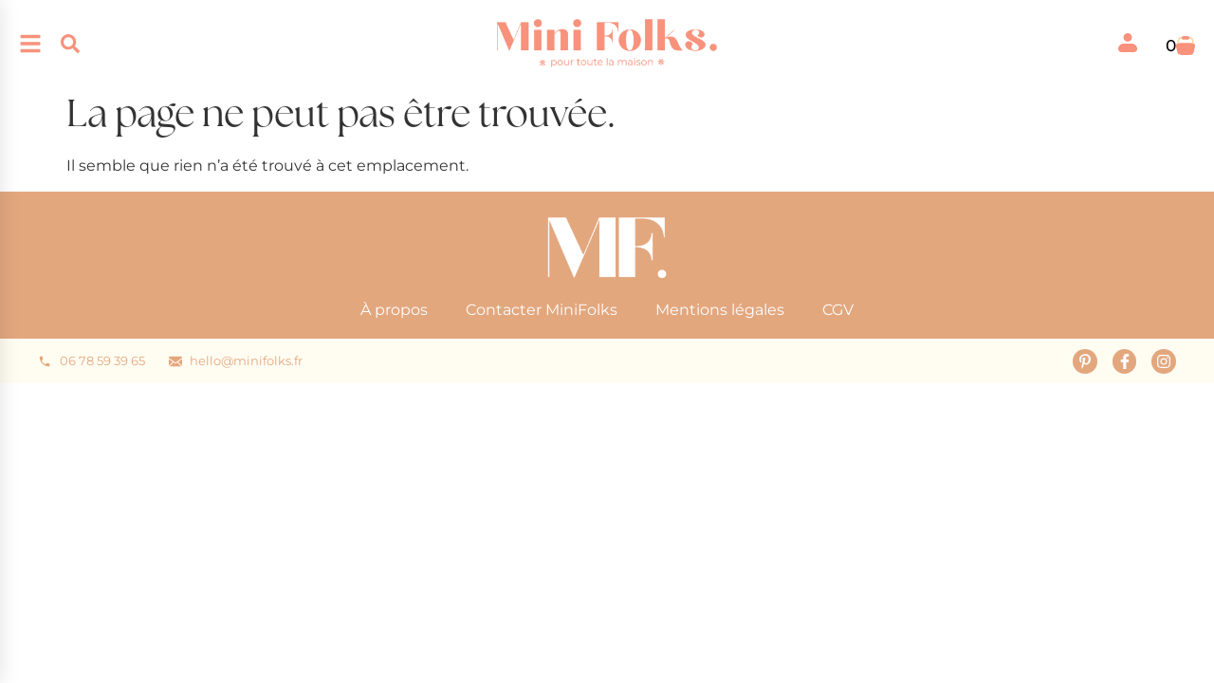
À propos (394, 310)
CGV (838, 310)
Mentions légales (719, 310)
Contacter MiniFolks (541, 310)
